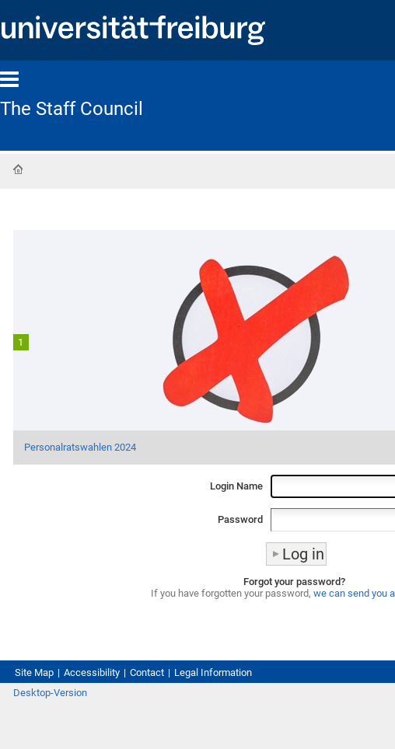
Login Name (236, 486)
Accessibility (92, 672)
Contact (147, 672)
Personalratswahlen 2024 (80, 447)
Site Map (34, 672)
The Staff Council (71, 109)
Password (240, 519)
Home (18, 169)
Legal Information (213, 672)
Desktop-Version (50, 692)
